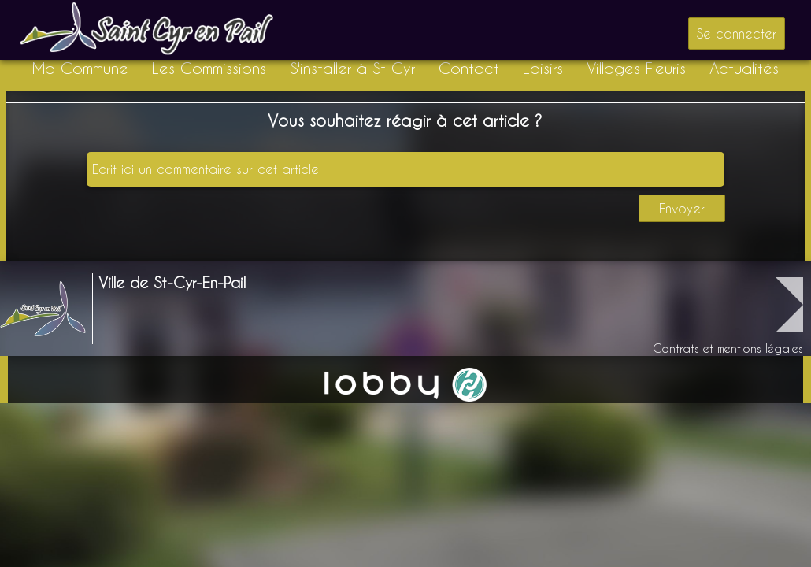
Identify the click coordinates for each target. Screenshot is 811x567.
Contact (469, 68)
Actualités (744, 68)
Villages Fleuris (636, 68)
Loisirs (543, 68)
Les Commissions (209, 68)
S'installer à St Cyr (352, 68)
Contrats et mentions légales (728, 348)
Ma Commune (80, 68)
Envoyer (682, 208)
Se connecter (736, 33)
